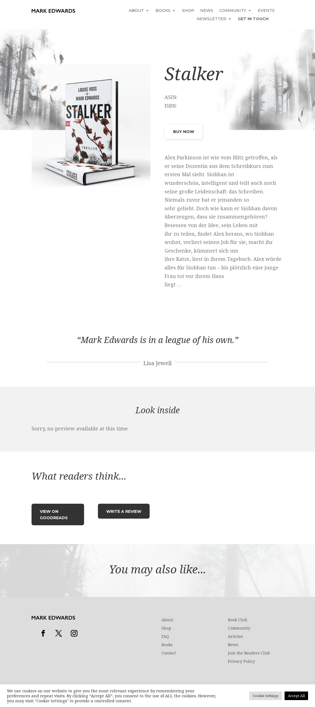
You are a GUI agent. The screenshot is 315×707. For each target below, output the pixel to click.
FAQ (165, 637)
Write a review (123, 511)
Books (162, 11)
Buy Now (183, 131)
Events (266, 11)
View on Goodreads (54, 515)
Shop (188, 11)
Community (232, 11)
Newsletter (211, 19)
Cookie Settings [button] (265, 695)
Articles (235, 637)
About (136, 11)
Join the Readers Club (249, 653)
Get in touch (253, 19)
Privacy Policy (241, 661)
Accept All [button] (296, 695)
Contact (169, 653)
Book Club (237, 620)
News (206, 11)
